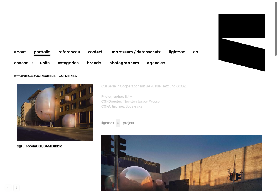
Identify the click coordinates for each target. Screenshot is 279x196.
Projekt (128, 123)
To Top (8, 188)
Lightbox (110, 123)
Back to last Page (16, 188)
